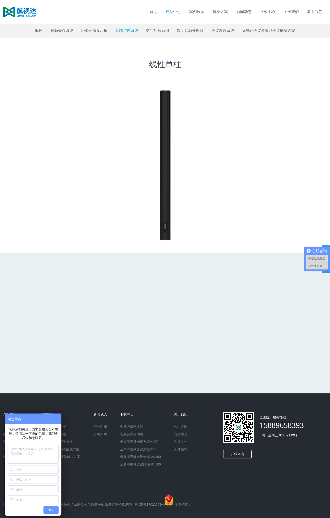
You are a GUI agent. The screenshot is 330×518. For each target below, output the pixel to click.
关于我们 (291, 12)
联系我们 (314, 12)
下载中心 (267, 12)
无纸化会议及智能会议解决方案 (268, 31)
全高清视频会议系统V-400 (139, 442)
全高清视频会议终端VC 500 (140, 464)
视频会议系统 (62, 31)
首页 (153, 12)
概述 (39, 31)
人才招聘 (180, 449)
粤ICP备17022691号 (149, 504)
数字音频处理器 (190, 31)
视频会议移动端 (131, 434)
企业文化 (180, 442)
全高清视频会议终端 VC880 (140, 457)
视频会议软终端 (131, 426)
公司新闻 (100, 434)
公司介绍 (180, 426)
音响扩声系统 (127, 31)
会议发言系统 (222, 31)
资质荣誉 (180, 434)
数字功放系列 (157, 31)
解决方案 (220, 12)
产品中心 (173, 12)
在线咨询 (237, 454)
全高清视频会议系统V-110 (139, 449)
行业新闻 (100, 426)
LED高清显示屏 (94, 31)
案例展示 (196, 12)
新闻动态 (244, 12)
